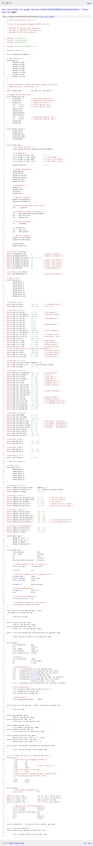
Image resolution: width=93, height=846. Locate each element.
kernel (15, 9)
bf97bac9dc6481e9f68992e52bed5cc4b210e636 (60, 9)
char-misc (35, 9)
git (21, 9)
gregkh (26, 9)
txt (85, 843)
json (89, 843)
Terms (22, 843)
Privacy (16, 843)
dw (8, 12)
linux (4, 9)
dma (4, 12)
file (40, 16)
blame (51, 16)
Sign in (89, 3)
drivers (85, 9)
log (46, 16)
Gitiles (11, 843)
